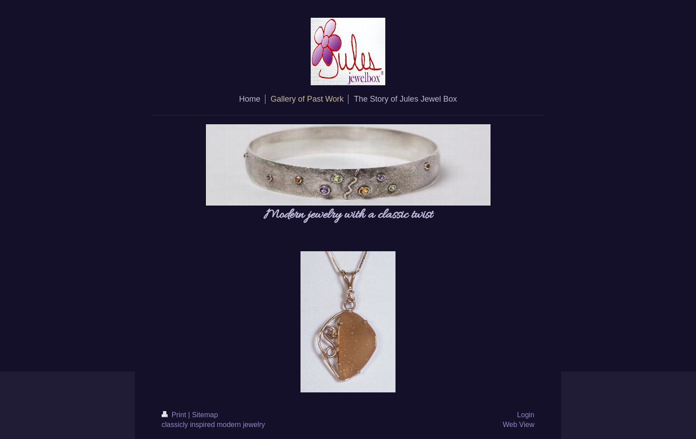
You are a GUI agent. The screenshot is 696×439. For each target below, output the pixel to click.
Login (525, 415)
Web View (518, 424)
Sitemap (205, 415)
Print (175, 415)
